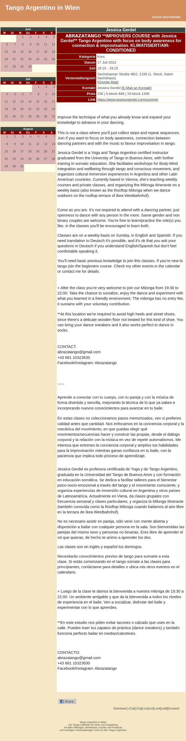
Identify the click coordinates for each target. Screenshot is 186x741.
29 (22, 66)
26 (53, 59)
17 (37, 51)
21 (14, 59)
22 (22, 59)
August (28, 128)
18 (45, 51)
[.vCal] (131, 708)
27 (6, 66)
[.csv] (145, 708)
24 (37, 59)
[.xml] (157, 708)
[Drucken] (173, 708)
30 (30, 66)
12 (53, 44)
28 (14, 66)
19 (53, 51)
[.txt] (151, 708)
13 (6, 51)
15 (22, 51)
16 (30, 51)
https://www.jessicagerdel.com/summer (127, 100)
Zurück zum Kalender (166, 17)
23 (30, 59)
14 (14, 51)
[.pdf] (164, 708)
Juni (28, 29)
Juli (28, 79)
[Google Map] (107, 82)
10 (37, 44)
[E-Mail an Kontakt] (137, 88)
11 (45, 44)
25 (45, 59)
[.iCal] (138, 708)
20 (6, 59)
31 (53, 116)
